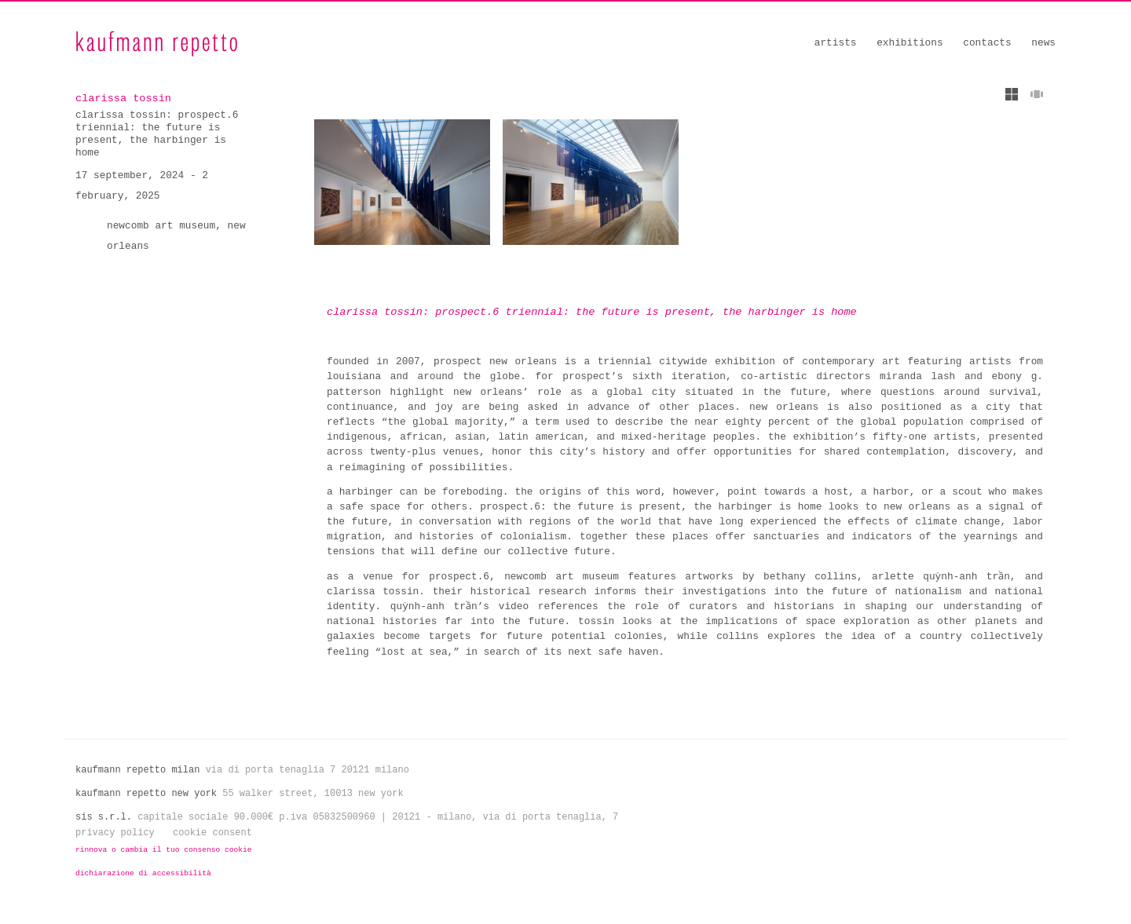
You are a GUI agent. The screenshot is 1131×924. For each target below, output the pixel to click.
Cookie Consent (212, 842)
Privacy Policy (115, 842)
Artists (835, 43)
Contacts (987, 43)
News (1043, 43)
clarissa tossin (120, 98)
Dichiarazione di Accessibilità (143, 882)
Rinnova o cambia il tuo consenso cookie (163, 859)
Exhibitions (909, 43)
